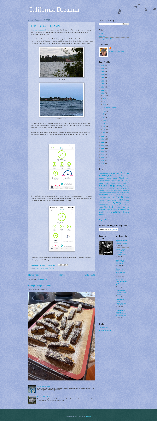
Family (125, 183)
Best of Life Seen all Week (120, 261)
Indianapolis (102, 192)
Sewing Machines (119, 204)
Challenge (124, 178)
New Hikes (102, 197)
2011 (103, 151)
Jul (104, 114)
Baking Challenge (121, 175)
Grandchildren (109, 190)
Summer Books (120, 263)
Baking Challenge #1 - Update (39, 286)
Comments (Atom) (42, 279)
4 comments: (51, 265)
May (104, 120)
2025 (103, 69)
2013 (103, 145)
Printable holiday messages (121, 293)
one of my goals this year (41, 30)
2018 (103, 90)
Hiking (120, 190)
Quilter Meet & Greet (43, 386)
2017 (103, 93)
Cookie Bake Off (117, 180)
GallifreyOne (111, 188)
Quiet (108, 202)
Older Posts (90, 275)
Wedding (116, 209)
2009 (103, 157)
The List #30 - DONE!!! (46, 25)
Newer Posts (33, 275)
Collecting (107, 180)
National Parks (115, 194)
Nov (104, 98)
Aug (104, 111)
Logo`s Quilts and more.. (120, 311)
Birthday (102, 178)
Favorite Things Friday (44, 397)
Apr (104, 123)
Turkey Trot (125, 207)
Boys (109, 178)
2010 (103, 154)
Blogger (88, 417)
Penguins (108, 200)
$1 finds (116, 173)
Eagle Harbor (40, 268)
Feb (104, 129)
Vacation (109, 209)
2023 (103, 75)
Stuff (101, 207)
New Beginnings (124, 194)
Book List (102, 36)
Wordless (102, 214)
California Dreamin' (54, 9)
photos (114, 200)
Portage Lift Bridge (105, 330)
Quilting (117, 202)
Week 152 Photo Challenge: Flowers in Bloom (121, 252)
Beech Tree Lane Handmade (121, 280)
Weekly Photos (121, 212)
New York (111, 197)
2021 (103, 81)
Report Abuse (104, 220)
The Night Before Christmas (108, 39)
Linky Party (119, 192)
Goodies (101, 190)
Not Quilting (122, 197)
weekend (109, 212)
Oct (104, 101)
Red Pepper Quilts (120, 300)
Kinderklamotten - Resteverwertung (121, 314)
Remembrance (103, 205)
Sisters (127, 204)
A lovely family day (121, 243)
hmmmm (126, 190)
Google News (103, 327)
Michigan (126, 192)
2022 (103, 78)
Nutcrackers (102, 200)
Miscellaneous (104, 195)
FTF (104, 188)
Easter (118, 183)
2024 (103, 72)
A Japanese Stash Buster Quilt (121, 304)
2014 (103, 142)
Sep (104, 104)
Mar (104, 126)
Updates (102, 209)
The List (51, 268)
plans (127, 200)
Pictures (120, 199)
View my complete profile (117, 51)
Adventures (113, 175)
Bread (115, 178)
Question (101, 202)
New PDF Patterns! (119, 284)
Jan (104, 132)
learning (113, 192)
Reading (127, 202)
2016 (103, 136)
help (115, 190)
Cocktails (101, 180)
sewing (111, 204)
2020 (103, 84)
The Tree (117, 207)
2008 (103, 160)
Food (100, 188)
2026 (103, 66)
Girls (121, 188)
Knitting (108, 192)
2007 (103, 163)
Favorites (126, 186)
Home (62, 275)
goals (46, 268)
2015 (103, 139)
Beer (127, 175)
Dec (104, 95)
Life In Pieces (120, 249)
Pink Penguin (120, 290)
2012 (103, 148)
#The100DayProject (105, 173)
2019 (103, 87)
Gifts (117, 188)
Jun (104, 117)
